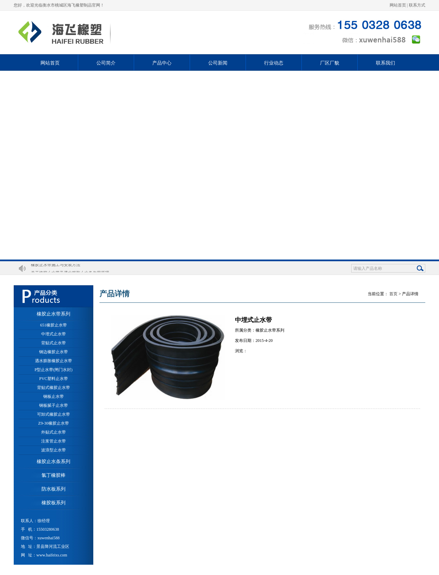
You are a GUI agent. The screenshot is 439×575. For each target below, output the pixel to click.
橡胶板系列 (53, 502)
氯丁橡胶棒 (53, 475)
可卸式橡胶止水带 (53, 414)
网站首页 (398, 5)
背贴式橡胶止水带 (53, 387)
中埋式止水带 (53, 334)
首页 (393, 293)
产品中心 (161, 63)
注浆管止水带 (53, 441)
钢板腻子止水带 (53, 405)
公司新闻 (217, 63)
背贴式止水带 (53, 343)
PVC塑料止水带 (53, 378)
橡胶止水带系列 (53, 314)
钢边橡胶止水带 (53, 351)
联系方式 (417, 5)
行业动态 (273, 63)
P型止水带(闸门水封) (54, 369)
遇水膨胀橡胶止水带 (53, 360)
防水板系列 (53, 489)
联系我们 (385, 63)
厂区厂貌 (329, 63)
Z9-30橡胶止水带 (53, 423)
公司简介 (106, 63)
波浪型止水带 (53, 450)
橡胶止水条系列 (53, 461)
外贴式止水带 (53, 432)
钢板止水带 (53, 396)
